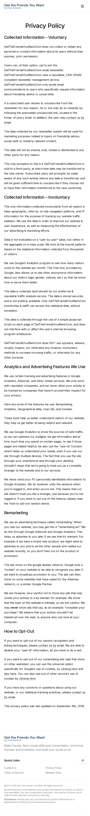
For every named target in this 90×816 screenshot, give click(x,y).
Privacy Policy (54, 767)
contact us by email (51, 645)
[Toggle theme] (83, 760)
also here (10, 673)
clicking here (69, 669)
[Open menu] (82, 6)
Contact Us (10, 767)
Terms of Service (14, 772)
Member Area (53, 772)
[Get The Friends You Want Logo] (24, 6)
